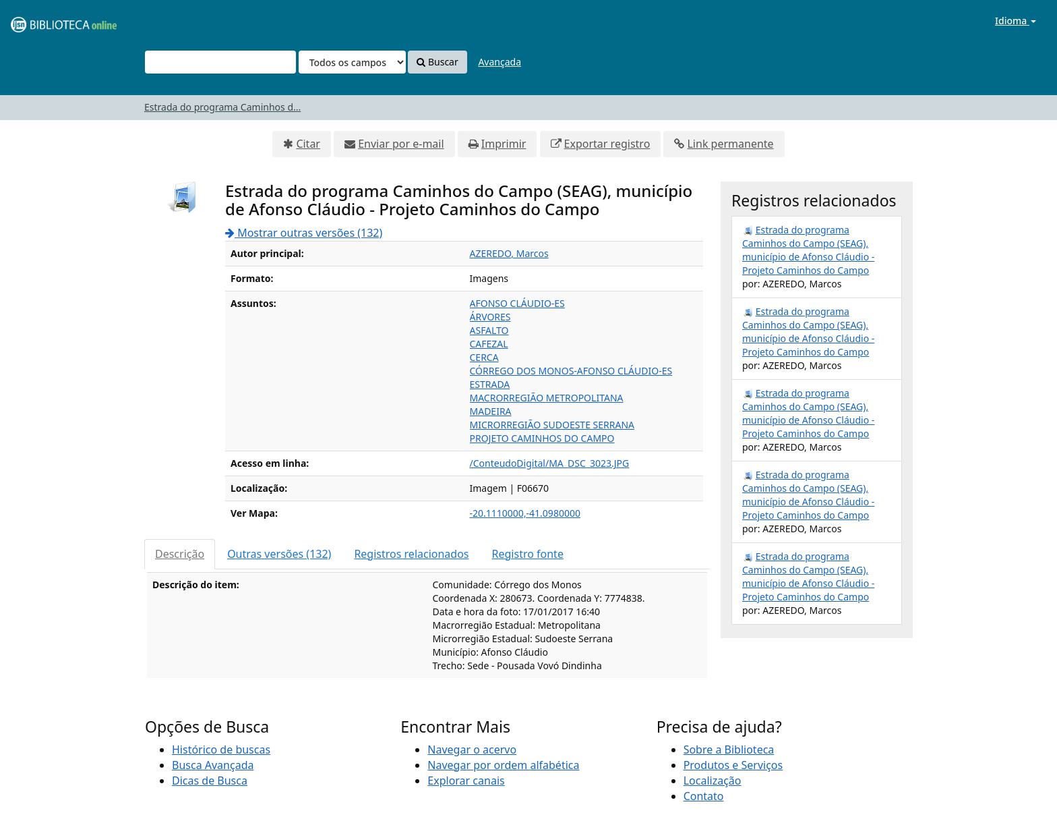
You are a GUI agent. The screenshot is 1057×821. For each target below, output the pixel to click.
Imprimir (503, 143)
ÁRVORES (490, 316)
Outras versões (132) (279, 553)
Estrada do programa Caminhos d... (222, 107)
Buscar (437, 61)
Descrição (179, 553)
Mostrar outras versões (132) (303, 232)
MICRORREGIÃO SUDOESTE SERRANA (552, 424)
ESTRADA (490, 384)
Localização (713, 780)
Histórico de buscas (221, 749)
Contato (704, 796)
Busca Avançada (212, 765)
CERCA (484, 357)
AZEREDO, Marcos (509, 253)
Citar (308, 143)
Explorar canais (465, 780)
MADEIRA (491, 411)
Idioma (1015, 20)
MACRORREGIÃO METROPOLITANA (547, 397)
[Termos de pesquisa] (220, 62)
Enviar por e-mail (401, 143)
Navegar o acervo (471, 749)
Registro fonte (528, 553)
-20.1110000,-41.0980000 (525, 513)
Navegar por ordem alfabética (503, 765)
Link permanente (730, 143)
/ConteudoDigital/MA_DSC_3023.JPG (550, 463)
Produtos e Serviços (733, 765)
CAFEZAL (489, 343)
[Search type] (352, 62)
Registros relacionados (411, 553)
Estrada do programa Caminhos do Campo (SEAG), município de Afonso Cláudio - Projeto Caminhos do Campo (808, 250)
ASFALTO (489, 330)
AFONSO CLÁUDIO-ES (517, 303)
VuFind (43, 20)
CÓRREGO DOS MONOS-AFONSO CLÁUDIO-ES (571, 370)
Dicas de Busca (209, 780)
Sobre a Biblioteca (729, 749)
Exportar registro (607, 143)
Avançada (499, 61)
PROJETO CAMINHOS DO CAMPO (542, 438)
